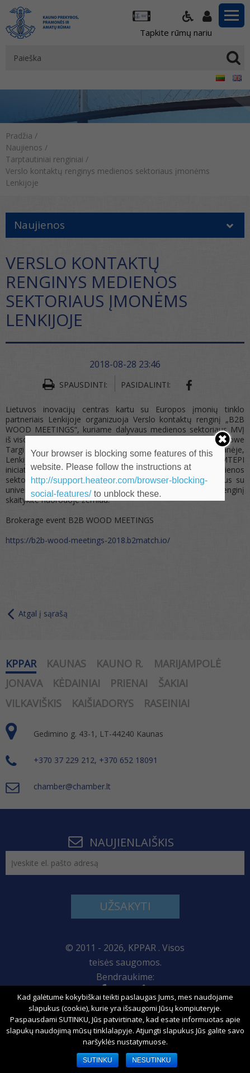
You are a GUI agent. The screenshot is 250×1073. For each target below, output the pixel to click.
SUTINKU (97, 1060)
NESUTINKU (151, 1060)
